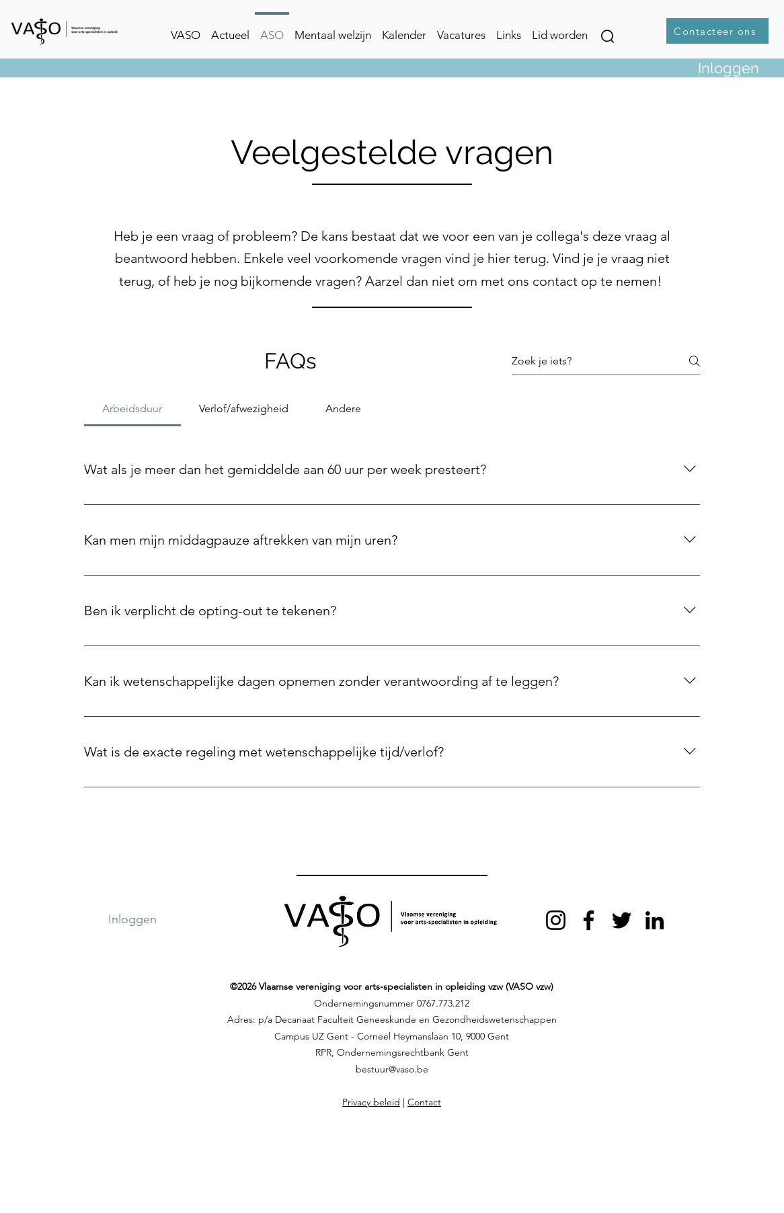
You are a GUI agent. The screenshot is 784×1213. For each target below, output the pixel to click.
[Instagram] (556, 920)
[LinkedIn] (654, 920)
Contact (424, 1102)
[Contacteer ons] (717, 31)
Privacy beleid (371, 1102)
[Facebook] (589, 920)
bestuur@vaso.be (392, 1069)
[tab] (132, 408)
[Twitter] (622, 920)
